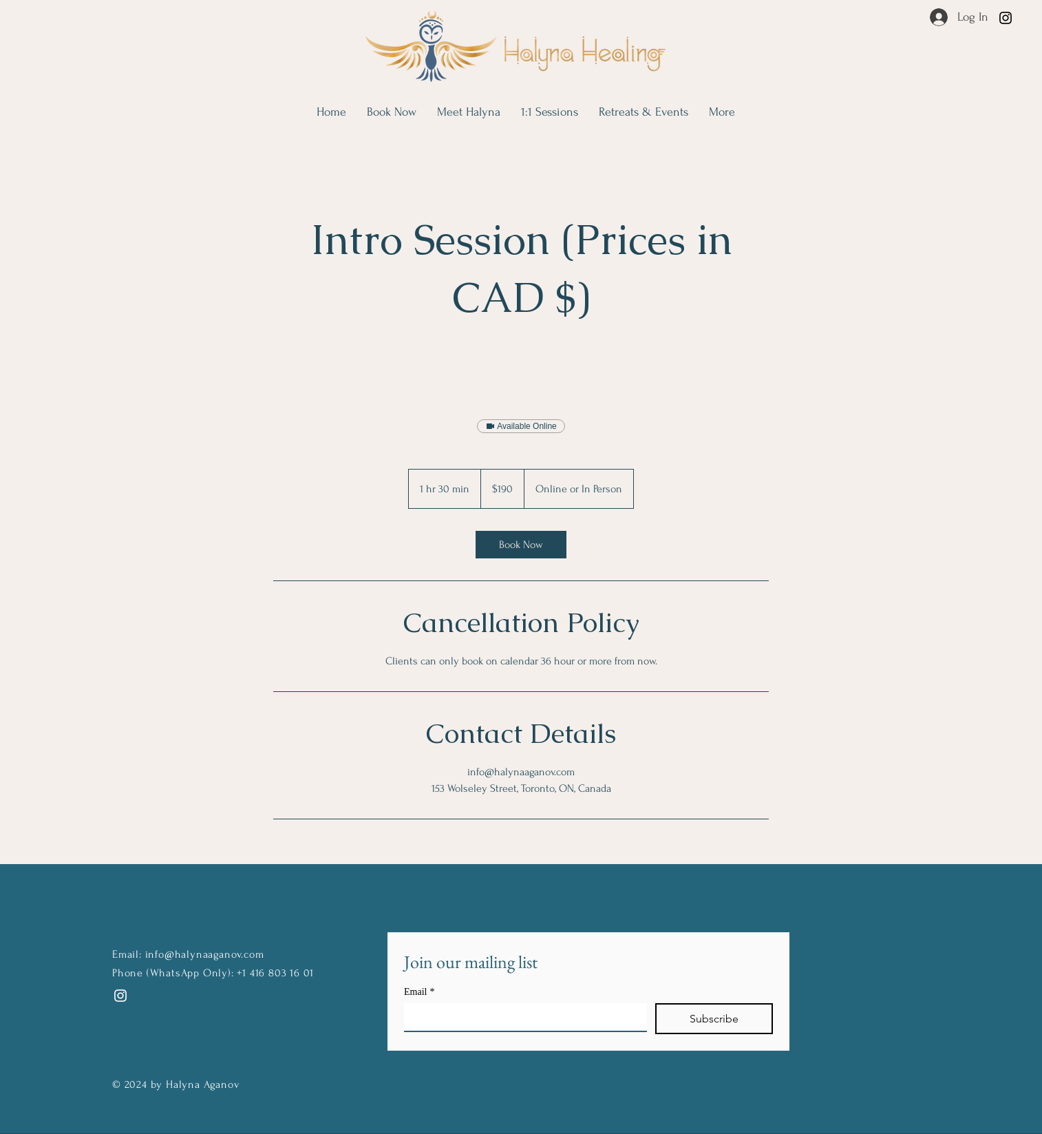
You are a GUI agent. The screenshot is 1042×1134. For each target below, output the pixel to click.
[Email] (521, 1017)
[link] (521, 544)
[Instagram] (1005, 18)
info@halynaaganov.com (204, 954)
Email (419, 992)
